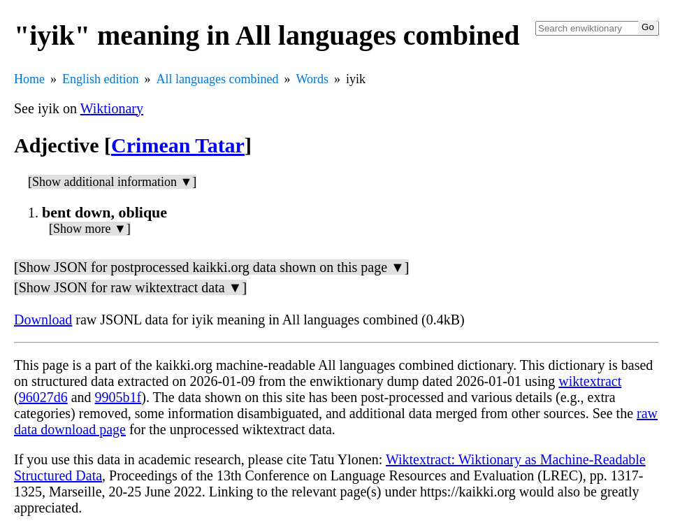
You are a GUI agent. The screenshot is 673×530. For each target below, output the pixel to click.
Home (29, 79)
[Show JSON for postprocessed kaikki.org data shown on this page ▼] (211, 267)
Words (312, 79)
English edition (100, 79)
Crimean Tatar (178, 145)
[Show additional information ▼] (112, 182)
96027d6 (43, 397)
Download (43, 319)
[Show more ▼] (90, 229)
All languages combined (218, 79)
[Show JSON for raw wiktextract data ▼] (130, 287)
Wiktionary (111, 108)
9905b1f (118, 397)
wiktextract (589, 381)
